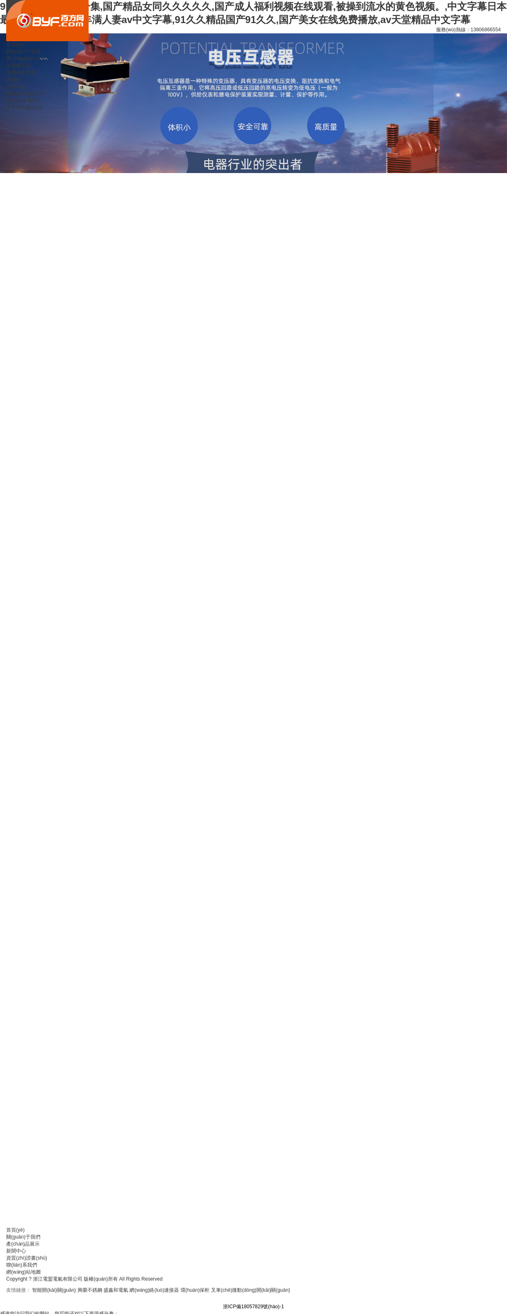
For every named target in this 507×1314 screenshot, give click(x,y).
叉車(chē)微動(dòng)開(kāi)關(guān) (250, 1290)
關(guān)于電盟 (23, 51)
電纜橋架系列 (21, 72)
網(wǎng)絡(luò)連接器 (154, 1290)
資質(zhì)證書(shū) (26, 1258)
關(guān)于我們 (23, 1237)
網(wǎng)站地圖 (23, 1272)
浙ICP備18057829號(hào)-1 (253, 1306)
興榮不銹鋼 (89, 1290)
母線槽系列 (18, 65)
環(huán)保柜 (195, 1290)
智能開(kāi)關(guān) (54, 1290)
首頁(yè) (15, 44)
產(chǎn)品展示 (23, 1244)
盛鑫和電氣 (115, 1290)
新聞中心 (16, 86)
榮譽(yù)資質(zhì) (25, 93)
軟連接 (13, 79)
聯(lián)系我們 (21, 1265)
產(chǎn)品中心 (23, 58)
